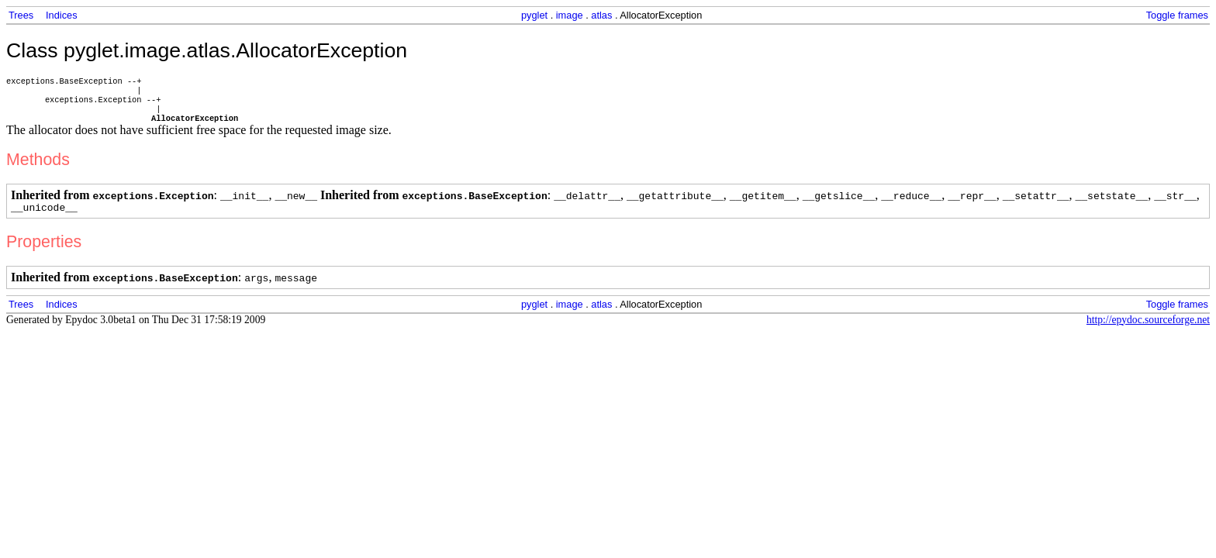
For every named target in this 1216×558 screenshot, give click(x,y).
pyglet (534, 15)
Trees (21, 15)
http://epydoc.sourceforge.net (1148, 330)
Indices (62, 15)
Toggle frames (1177, 15)
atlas (601, 15)
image (569, 15)
